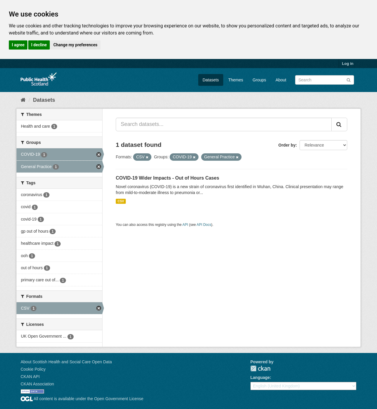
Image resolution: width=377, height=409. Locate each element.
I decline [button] (39, 44)
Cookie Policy (33, 369)
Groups (259, 80)
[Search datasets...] (224, 124)
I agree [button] (18, 44)
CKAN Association (37, 384)
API (185, 225)
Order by (286, 145)
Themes (235, 80)
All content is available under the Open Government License (82, 398)
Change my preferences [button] (75, 44)
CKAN (260, 368)
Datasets (211, 80)
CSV (121, 201)
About (280, 80)
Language (260, 377)
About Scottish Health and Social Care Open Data (66, 361)
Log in (347, 63)
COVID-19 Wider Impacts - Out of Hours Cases (167, 177)
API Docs (204, 225)
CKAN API (30, 376)
